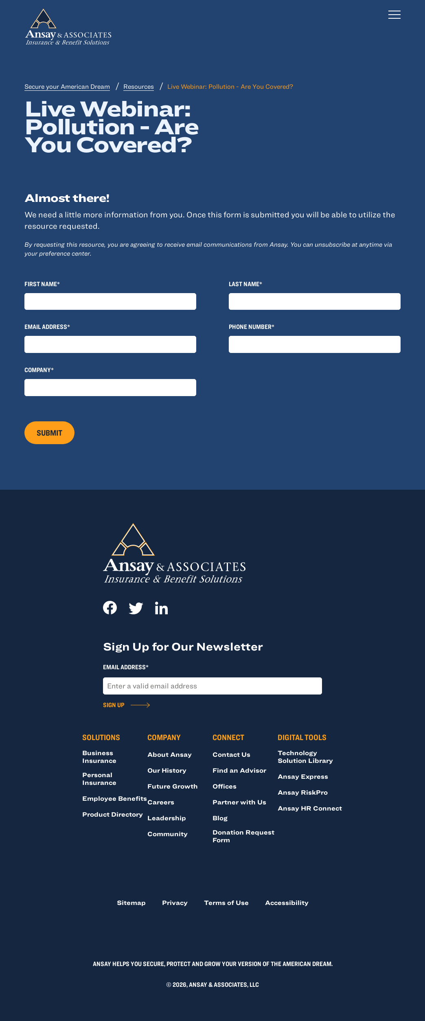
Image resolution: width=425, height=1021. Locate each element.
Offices (224, 786)
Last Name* (245, 283)
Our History (166, 770)
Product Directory (112, 814)
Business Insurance (99, 756)
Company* (39, 369)
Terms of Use (226, 902)
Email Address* (47, 326)
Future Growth (172, 786)
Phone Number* (251, 326)
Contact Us (231, 754)
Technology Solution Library (305, 756)
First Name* (42, 283)
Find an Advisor (239, 770)
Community (167, 833)
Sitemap (131, 902)
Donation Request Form (243, 836)
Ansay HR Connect (310, 808)
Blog (220, 818)
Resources (138, 86)
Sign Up (113, 704)
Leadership (166, 818)
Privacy (175, 902)
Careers (160, 802)
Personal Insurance (99, 778)
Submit (49, 432)
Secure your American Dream (67, 86)
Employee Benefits (114, 798)
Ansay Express (303, 776)
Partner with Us (239, 802)
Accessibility (287, 902)
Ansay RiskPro (303, 792)
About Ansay (169, 754)
